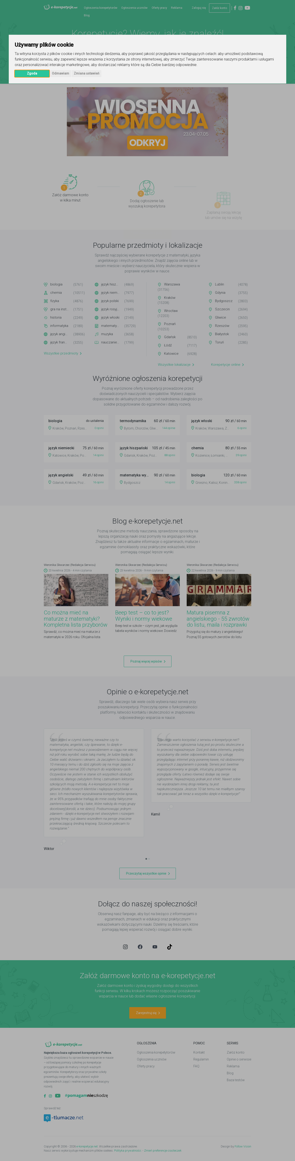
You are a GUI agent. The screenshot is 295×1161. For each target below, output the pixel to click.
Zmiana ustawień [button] (86, 73)
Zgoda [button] (32, 73)
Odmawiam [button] (60, 73)
